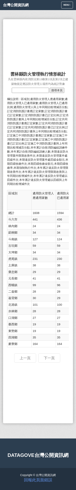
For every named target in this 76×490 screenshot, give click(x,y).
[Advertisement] (38, 43)
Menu (68, 5)
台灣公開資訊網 (16, 5)
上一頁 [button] (25, 358)
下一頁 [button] (49, 358)
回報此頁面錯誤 (38, 480)
